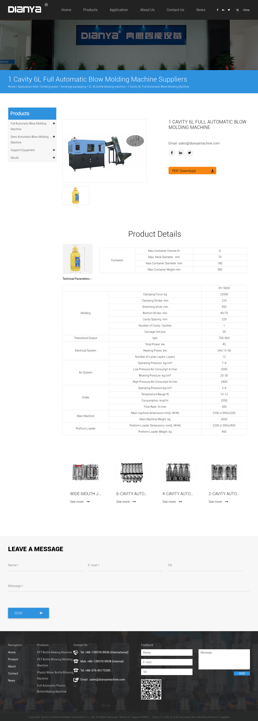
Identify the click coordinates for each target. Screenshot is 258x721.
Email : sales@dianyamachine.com (102, 679)
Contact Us (175, 10)
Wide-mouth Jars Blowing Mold (85, 494)
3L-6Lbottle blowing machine (106, 86)
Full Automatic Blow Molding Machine (33, 126)
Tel (170, 565)
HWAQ (145, 717)
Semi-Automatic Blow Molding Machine (33, 139)
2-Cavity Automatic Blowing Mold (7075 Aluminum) (224, 494)
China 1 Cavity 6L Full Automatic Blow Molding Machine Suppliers (191, 717)
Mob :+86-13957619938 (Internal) (102, 661)
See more (80, 502)
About (12, 666)
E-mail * (94, 565)
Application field (28, 86)
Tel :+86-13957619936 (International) (104, 652)
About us (147, 10)
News (200, 10)
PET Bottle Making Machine (54, 652)
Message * (15, 586)
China (246, 10)
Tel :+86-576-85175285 (95, 670)
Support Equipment (33, 149)
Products (90, 10)
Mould (33, 157)
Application (119, 10)
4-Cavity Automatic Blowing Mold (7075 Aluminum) (177, 494)
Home (66, 10)
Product (13, 659)
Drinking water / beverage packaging (63, 86)
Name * (13, 565)
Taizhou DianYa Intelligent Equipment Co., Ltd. (68, 717)
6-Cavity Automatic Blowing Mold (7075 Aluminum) (131, 494)
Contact (13, 673)
